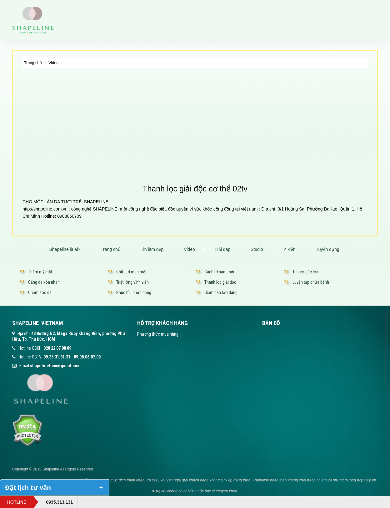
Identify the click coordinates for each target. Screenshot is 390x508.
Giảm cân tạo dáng (221, 292)
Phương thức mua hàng (157, 334)
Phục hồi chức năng (133, 292)
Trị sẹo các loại (305, 271)
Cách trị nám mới (219, 271)
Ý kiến (289, 249)
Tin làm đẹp (152, 249)
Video (53, 63)
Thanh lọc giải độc (220, 282)
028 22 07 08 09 (57, 348)
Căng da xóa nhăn (44, 282)
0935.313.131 (59, 502)
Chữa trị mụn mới (131, 271)
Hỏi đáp (222, 249)
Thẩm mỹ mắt (40, 271)
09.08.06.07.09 (87, 356)
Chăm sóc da (40, 292)
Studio (257, 249)
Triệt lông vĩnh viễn (132, 282)
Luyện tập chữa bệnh (310, 282)
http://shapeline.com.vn (45, 208)
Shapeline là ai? (64, 249)
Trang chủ (33, 63)
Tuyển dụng (327, 249)
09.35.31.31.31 (56, 356)
